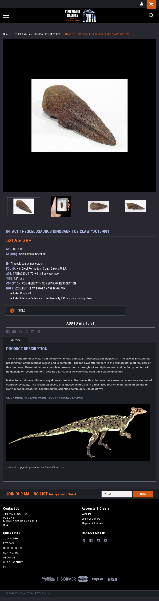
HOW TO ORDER (12, 548)
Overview (15, 340)
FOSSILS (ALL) (22, 34)
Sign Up (96, 518)
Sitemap (46, 593)
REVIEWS (8, 543)
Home (6, 34)
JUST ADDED (10, 538)
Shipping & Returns (92, 523)
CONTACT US (10, 552)
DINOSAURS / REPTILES (47, 34)
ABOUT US (9, 557)
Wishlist (86, 514)
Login (85, 518)
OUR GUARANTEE (13, 562)
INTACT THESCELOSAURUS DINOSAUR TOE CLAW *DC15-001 (97, 34)
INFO (5, 567)
